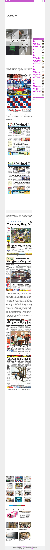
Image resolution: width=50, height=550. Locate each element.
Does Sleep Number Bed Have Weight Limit (11, 539)
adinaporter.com (27, 548)
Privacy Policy (31, 546)
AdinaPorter (9, 1)
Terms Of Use (25, 546)
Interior (7, 16)
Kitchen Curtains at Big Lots (9, 529)
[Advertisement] (25, 8)
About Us (29, 546)
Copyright (23, 546)
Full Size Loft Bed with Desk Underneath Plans (25, 539)
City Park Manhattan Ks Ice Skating (23, 529)
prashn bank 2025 (31, 548)
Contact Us (20, 546)
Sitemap (18, 546)
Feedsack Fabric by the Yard (37, 46)
